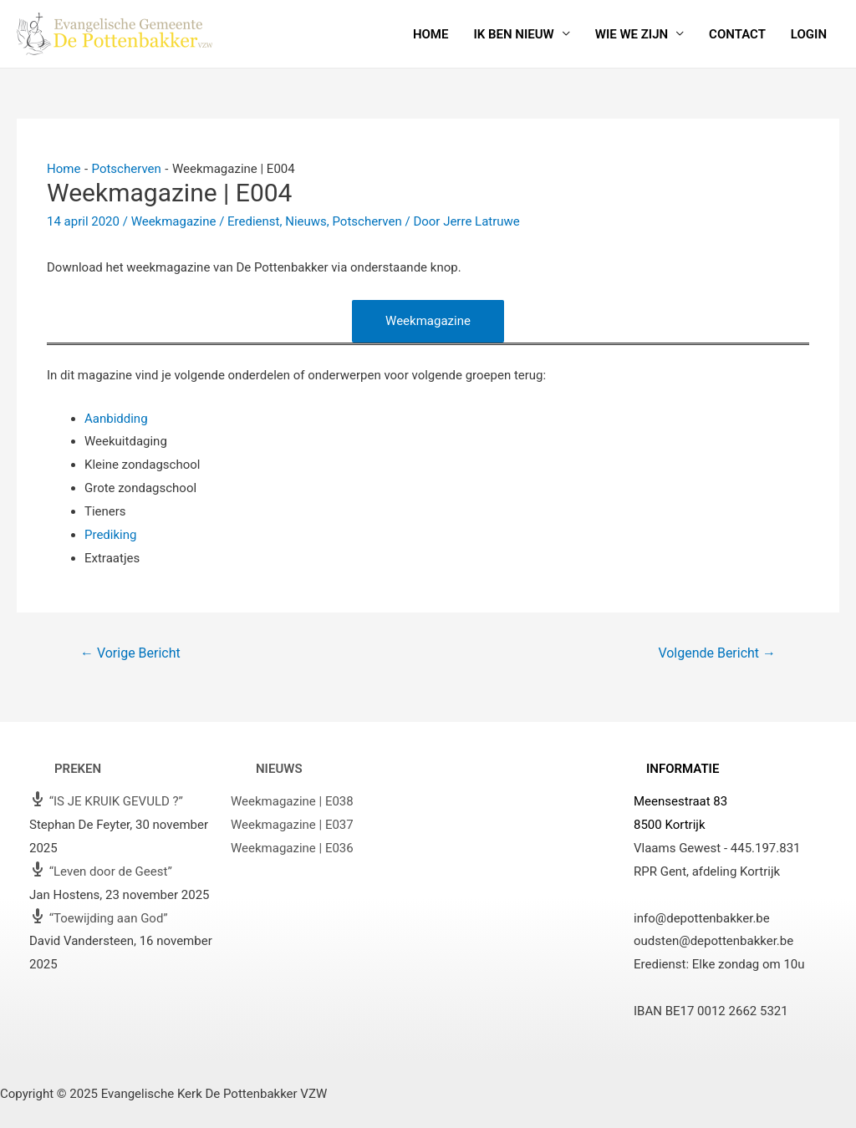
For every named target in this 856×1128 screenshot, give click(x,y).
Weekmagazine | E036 (292, 848)
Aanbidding (116, 418)
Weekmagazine (174, 221)
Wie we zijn (631, 34)
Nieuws (306, 221)
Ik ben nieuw (513, 34)
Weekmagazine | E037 (292, 824)
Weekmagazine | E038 (292, 801)
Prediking (110, 534)
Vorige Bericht (130, 653)
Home (431, 34)
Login (809, 34)
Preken (77, 768)
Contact (737, 34)
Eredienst (253, 221)
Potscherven (366, 221)
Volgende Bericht (717, 653)
